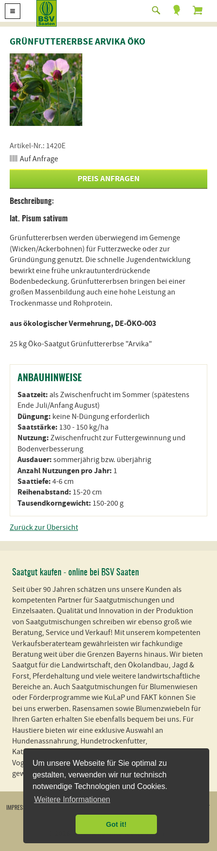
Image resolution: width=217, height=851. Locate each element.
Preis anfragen (109, 179)
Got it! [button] (116, 824)
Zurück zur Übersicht (44, 527)
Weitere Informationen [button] (72, 799)
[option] (46, 89)
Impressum (19, 808)
